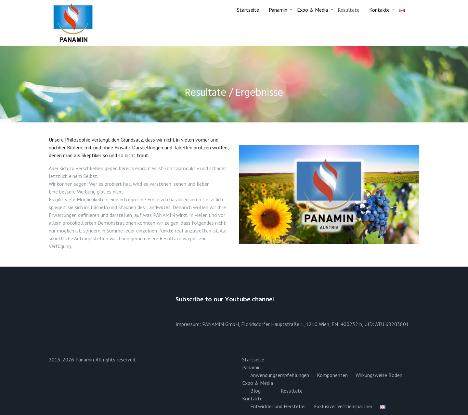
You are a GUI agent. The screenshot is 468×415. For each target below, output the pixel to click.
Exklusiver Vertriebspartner (343, 406)
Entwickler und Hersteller (278, 406)
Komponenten (332, 375)
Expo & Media (312, 9)
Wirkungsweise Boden (379, 375)
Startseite (248, 9)
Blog (255, 390)
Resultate (348, 9)
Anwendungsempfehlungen (279, 375)
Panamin (278, 9)
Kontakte (379, 9)
